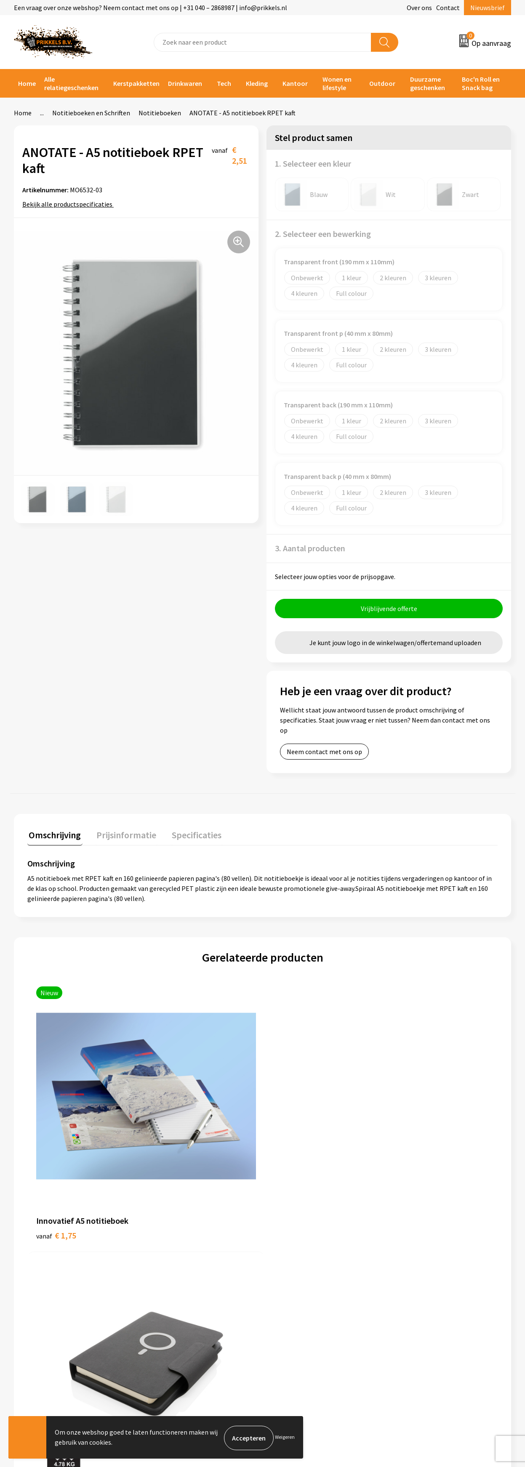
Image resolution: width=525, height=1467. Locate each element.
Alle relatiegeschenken (71, 83)
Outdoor (382, 83)
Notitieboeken (160, 113)
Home (27, 83)
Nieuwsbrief (487, 7)
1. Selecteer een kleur (313, 163)
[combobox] (262, 42)
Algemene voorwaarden (430, 1244)
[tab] (53, 837)
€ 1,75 (56, 1115)
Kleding (257, 83)
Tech (224, 83)
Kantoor (295, 83)
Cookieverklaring (420, 1257)
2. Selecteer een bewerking (323, 234)
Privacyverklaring (421, 1270)
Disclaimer (411, 1282)
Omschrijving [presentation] (53, 835)
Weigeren (285, 1438)
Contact (448, 7)
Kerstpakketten (136, 83)
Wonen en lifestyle (337, 83)
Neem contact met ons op (324, 753)
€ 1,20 (292, 1153)
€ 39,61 (176, 1140)
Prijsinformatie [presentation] (122, 835)
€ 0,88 (409, 1115)
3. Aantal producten (310, 548)
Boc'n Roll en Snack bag (481, 83)
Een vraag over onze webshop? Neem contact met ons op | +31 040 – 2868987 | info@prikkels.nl (150, 7)
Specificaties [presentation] (189, 835)
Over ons (419, 7)
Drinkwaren (185, 83)
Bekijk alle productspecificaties (70, 204)
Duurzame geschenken (427, 83)
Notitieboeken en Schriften (91, 113)
